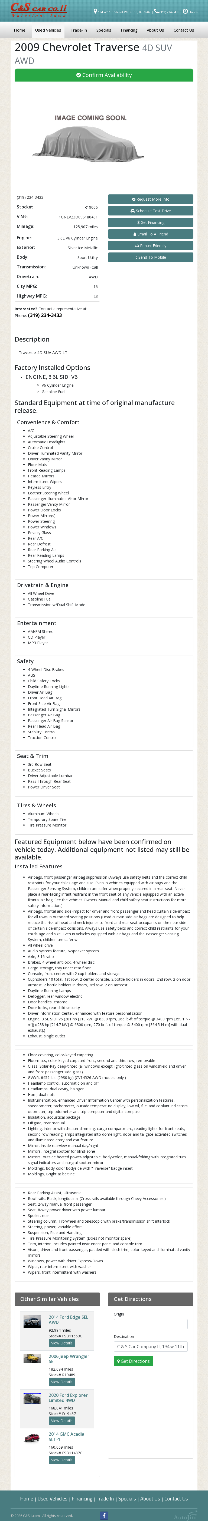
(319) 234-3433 (45, 315)
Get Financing (150, 222)
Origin (119, 1314)
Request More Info (151, 199)
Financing (82, 1498)
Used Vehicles (52, 1498)
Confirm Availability (104, 75)
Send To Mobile (151, 257)
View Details (62, 1342)
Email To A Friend (151, 234)
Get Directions (133, 1361)
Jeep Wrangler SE (69, 1358)
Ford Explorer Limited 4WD (68, 1397)
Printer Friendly (150, 245)
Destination (124, 1336)
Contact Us (176, 1498)
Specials (127, 1498)
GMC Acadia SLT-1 (66, 1436)
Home (26, 1498)
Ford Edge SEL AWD (68, 1319)
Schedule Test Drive (151, 210)
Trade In (106, 1498)
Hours (190, 12)
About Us (150, 1498)
